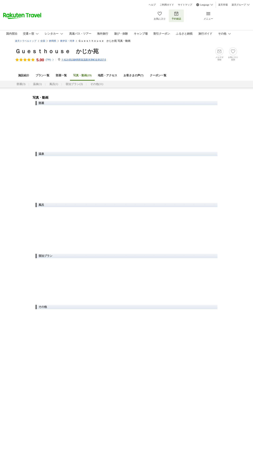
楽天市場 (223, 4)
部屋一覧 (61, 75)
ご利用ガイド (167, 4)
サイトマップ (185, 4)
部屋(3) (21, 84)
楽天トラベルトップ (25, 41)
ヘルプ (152, 4)
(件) (50, 60)
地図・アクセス (107, 75)
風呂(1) (53, 84)
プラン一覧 (42, 75)
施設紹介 (23, 75)
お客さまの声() (133, 75)
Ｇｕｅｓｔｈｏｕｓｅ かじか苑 (57, 51)
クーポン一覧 (158, 75)
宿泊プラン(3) (74, 84)
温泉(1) (37, 84)
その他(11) (96, 84)
